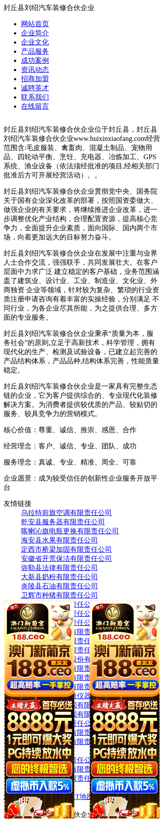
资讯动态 (35, 69)
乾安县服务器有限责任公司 (63, 522)
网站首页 (35, 23)
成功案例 (35, 60)
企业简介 (35, 33)
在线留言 (35, 106)
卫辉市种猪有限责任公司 (59, 595)
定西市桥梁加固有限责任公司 (66, 549)
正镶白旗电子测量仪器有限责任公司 (77, 696)
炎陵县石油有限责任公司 (59, 586)
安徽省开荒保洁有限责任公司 (66, 558)
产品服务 (35, 51)
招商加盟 (35, 78)
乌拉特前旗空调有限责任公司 (66, 512)
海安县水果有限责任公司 (59, 540)
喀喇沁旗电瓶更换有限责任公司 (70, 531)
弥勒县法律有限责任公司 (59, 567)
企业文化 (35, 42)
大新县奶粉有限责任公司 (59, 577)
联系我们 (35, 97)
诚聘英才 (35, 88)
